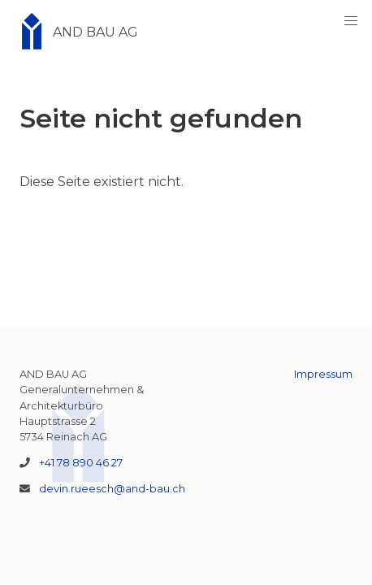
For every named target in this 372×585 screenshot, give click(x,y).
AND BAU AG (74, 32)
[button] (351, 21)
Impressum (323, 374)
